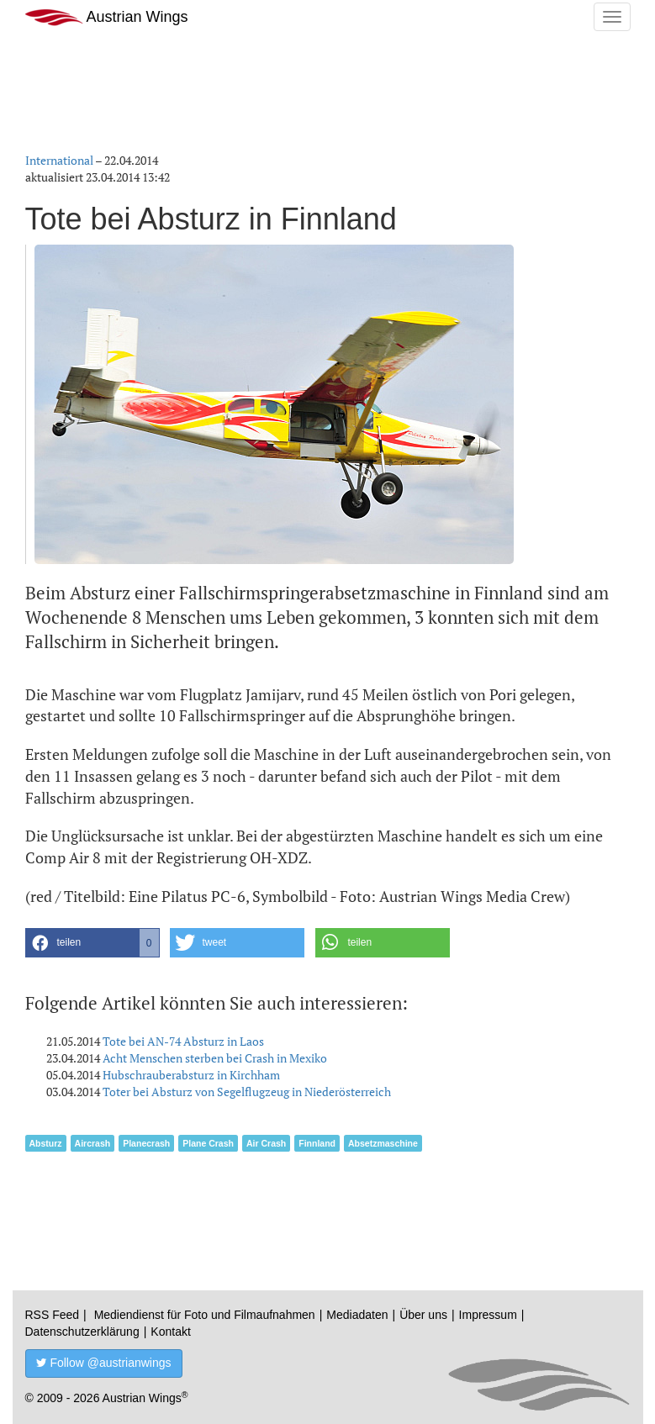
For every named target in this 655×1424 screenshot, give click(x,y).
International (59, 160)
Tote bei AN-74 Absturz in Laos (183, 1041)
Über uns (423, 1314)
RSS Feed (52, 1314)
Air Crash (266, 1143)
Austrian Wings (106, 17)
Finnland (316, 1143)
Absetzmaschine (383, 1143)
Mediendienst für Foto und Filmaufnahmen (204, 1314)
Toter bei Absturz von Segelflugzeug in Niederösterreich (247, 1092)
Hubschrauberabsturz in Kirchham (191, 1075)
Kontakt (170, 1331)
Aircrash (93, 1143)
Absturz (45, 1143)
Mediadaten (357, 1314)
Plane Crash (208, 1143)
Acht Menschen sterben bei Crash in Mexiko (215, 1058)
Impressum (488, 1314)
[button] (92, 942)
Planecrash (146, 1143)
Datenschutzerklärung (82, 1331)
